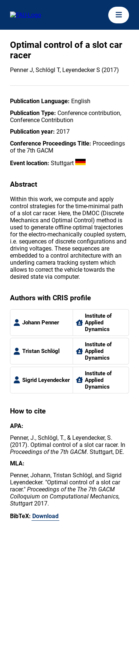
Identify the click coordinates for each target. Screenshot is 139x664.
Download (45, 516)
